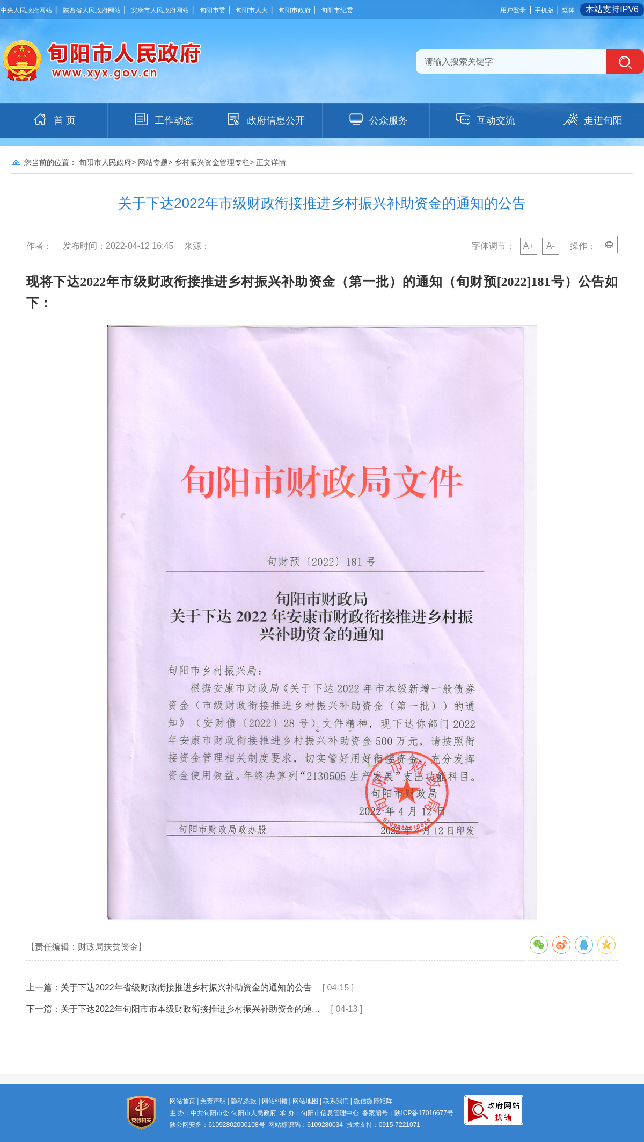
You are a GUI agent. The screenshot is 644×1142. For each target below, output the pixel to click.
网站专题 (153, 162)
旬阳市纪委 (337, 10)
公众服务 (378, 119)
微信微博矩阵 (373, 1101)
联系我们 (336, 1101)
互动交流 (485, 119)
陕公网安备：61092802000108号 (217, 1125)
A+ (528, 245)
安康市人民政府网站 (160, 10)
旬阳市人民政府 (105, 162)
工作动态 (163, 119)
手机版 (544, 10)
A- (550, 245)
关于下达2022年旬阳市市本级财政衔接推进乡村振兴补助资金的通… (190, 1009)
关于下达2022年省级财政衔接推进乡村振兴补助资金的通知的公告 (186, 987)
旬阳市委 (212, 10)
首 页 (54, 119)
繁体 (568, 10)
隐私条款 (244, 1101)
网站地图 (305, 1101)
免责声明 (213, 1101)
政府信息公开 (265, 119)
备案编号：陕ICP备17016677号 (407, 1113)
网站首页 (182, 1101)
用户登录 (513, 10)
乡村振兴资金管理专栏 (212, 162)
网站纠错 (275, 1101)
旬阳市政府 (295, 10)
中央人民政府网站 (26, 10)
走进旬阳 (592, 119)
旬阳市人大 (252, 10)
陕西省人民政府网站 (92, 10)
